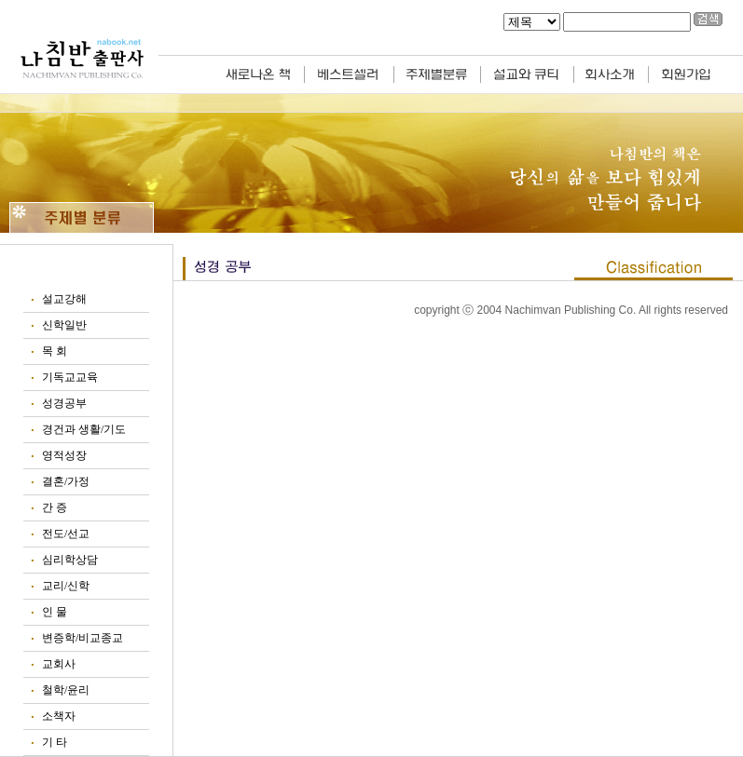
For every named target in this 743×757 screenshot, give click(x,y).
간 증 (54, 507)
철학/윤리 (65, 689)
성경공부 (64, 403)
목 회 (54, 351)
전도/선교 (65, 533)
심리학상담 (70, 559)
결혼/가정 (65, 481)
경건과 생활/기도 (84, 429)
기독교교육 (70, 377)
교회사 (59, 663)
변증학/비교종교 (82, 637)
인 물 (54, 611)
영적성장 (64, 455)
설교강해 (64, 298)
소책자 (59, 716)
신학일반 (64, 324)
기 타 (54, 742)
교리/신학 (65, 585)
